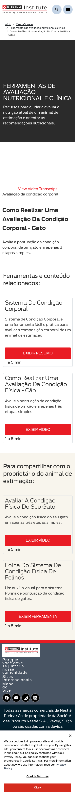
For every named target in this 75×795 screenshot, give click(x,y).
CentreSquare (24, 24)
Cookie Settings (37, 776)
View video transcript (37, 189)
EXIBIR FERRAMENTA (38, 616)
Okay (37, 787)
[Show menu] (68, 9)
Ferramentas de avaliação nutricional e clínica (37, 27)
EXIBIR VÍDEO (38, 429)
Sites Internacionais (17, 678)
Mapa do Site (8, 687)
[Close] (70, 735)
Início (8, 24)
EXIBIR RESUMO (38, 353)
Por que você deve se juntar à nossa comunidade (15, 666)
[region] (37, 762)
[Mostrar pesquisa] (57, 9)
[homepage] (24, 9)
